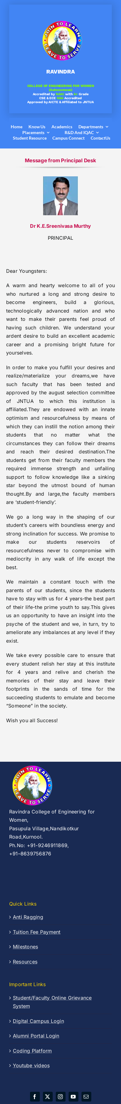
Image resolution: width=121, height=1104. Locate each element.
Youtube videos (31, 1065)
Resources (25, 962)
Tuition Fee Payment (37, 932)
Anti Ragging (28, 917)
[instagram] (61, 1097)
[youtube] (73, 1097)
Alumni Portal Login (36, 1036)
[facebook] (35, 1097)
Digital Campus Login (38, 1021)
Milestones (25, 947)
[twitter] (48, 1097)
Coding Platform (32, 1051)
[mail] (86, 1097)
